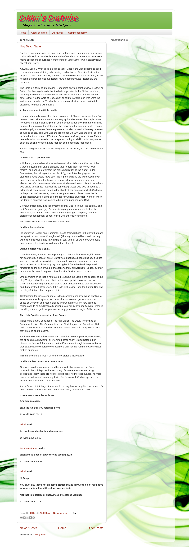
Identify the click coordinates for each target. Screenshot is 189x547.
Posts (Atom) (39, 534)
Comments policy (77, 32)
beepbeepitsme (28, 448)
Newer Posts (28, 528)
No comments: (60, 513)
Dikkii (23, 424)
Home (23, 32)
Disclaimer (57, 32)
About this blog (39, 32)
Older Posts (95, 528)
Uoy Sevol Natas (30, 46)
